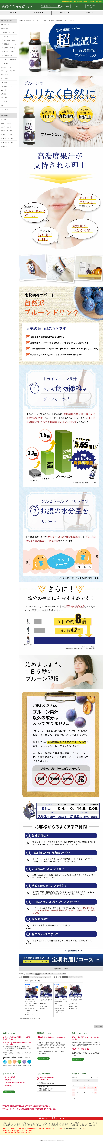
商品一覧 (12, 12)
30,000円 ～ (4, 146)
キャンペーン (63, 12)
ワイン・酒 (4, 101)
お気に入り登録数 (62, 973)
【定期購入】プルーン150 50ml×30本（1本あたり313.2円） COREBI (31, 1002)
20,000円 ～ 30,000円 (7, 142)
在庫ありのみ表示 (47, 977)
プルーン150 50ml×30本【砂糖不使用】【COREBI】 (60, 1002)
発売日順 (42, 973)
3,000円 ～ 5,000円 (6, 123)
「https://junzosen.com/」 (72, 1128)
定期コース (4, 82)
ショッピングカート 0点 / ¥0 (92, 6)
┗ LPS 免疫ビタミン (7, 55)
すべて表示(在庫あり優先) (36, 977)
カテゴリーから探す (6, 21)
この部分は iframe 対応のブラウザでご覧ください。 (61, 495)
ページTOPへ (98, 1026)
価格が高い (54, 973)
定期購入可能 (79, 977)
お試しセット (4, 74)
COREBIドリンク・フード (8, 32)
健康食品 (3, 90)
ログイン (78, 6)
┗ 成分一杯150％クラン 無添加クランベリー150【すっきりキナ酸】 (8, 37)
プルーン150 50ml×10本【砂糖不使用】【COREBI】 (75, 1000)
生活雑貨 (3, 94)
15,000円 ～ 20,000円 (7, 138)
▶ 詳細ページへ (29, 1015)
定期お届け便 (37, 12)
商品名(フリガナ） (30, 973)
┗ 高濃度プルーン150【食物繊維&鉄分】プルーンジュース (9, 44)
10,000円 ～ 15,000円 (7, 134)
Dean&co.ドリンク (6, 67)
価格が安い (47, 973)
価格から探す (4, 115)
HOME (21, 20)
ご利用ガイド (89, 12)
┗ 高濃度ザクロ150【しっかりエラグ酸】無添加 (9, 48)
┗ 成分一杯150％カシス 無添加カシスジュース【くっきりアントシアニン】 (9, 40)
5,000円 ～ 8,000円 (6, 127)
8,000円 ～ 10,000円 (6, 131)
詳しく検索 (65, 6)
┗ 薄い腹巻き (6, 63)
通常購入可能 (72, 977)
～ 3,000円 (4, 119)
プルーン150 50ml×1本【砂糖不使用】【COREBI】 (46, 1000)
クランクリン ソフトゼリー (8, 71)
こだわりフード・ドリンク (8, 86)
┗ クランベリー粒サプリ (9, 51)
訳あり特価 (4, 98)
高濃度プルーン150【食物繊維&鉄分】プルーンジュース (59, 20)
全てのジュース (5, 24)
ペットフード (4, 109)
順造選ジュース (5, 28)
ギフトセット (4, 78)
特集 (2, 105)
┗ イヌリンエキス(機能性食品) (9, 60)
